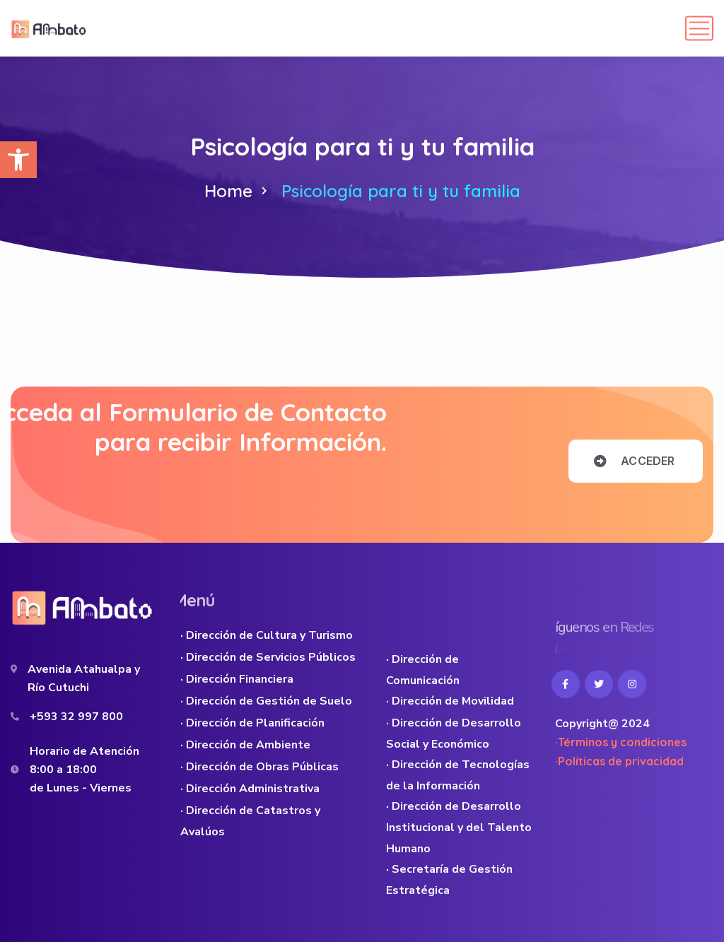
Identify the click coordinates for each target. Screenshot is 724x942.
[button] (18, 159)
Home (228, 190)
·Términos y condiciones (621, 742)
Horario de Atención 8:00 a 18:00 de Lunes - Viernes (84, 769)
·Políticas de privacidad (619, 761)
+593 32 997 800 (76, 716)
